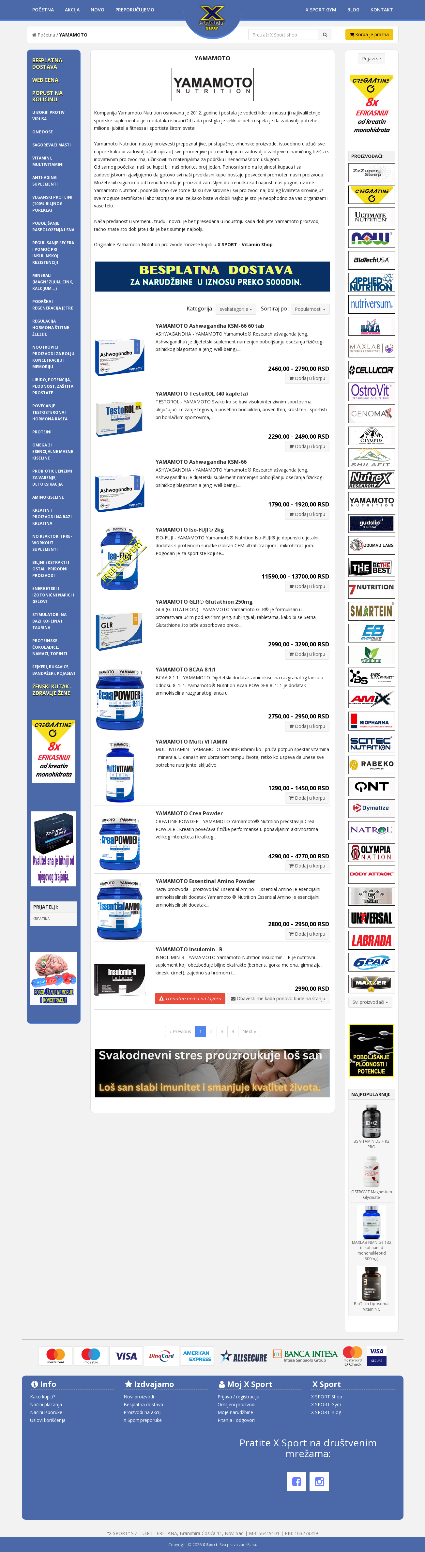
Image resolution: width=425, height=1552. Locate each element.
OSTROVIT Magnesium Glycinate (371, 1194)
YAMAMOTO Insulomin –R (189, 949)
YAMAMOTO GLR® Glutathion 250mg (204, 601)
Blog (353, 10)
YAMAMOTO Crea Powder (189, 813)
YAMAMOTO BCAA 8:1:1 (186, 669)
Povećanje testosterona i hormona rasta (50, 412)
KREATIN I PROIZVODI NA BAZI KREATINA (52, 516)
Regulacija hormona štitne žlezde (50, 327)
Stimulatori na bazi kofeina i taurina (49, 621)
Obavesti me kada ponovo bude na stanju (278, 998)
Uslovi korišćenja (48, 1420)
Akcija (72, 10)
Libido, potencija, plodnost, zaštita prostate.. (52, 386)
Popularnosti (310, 309)
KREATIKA (41, 919)
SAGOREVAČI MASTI (51, 145)
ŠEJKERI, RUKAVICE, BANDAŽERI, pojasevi (53, 670)
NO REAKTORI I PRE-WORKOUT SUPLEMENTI (52, 543)
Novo (97, 10)
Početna (43, 10)
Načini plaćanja (46, 1404)
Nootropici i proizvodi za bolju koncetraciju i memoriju (53, 356)
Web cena (45, 79)
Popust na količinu (47, 96)
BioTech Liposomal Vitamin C (371, 1306)
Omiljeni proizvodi (236, 1404)
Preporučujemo (134, 10)
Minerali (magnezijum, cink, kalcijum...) (52, 282)
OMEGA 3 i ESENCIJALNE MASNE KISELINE (52, 451)
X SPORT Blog (326, 1412)
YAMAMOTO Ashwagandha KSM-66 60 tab (210, 325)
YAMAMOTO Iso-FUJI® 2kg (190, 529)
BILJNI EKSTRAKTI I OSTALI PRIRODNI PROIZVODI (50, 569)
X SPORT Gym (326, 1404)
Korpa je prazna (369, 34)
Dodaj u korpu (307, 378)
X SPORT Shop (326, 1397)
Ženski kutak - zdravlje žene (52, 690)
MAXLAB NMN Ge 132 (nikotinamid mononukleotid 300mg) (371, 1250)
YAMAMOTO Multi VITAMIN (191, 741)
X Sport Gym (321, 10)
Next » (249, 1031)
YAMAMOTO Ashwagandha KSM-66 (201, 461)
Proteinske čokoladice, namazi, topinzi (49, 647)
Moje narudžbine (235, 1412)
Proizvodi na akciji (142, 1412)
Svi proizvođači (370, 1002)
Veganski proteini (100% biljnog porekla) (52, 203)
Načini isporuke (46, 1412)
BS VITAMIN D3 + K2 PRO (371, 1144)
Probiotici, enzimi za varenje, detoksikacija (52, 477)
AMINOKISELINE (48, 497)
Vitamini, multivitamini (48, 161)
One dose (42, 132)
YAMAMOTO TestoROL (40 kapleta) (202, 393)
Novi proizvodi (139, 1397)
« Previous (180, 1031)
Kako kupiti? (42, 1397)
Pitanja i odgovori (236, 1420)
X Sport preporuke (143, 1420)
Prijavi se (371, 58)
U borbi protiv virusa (48, 116)
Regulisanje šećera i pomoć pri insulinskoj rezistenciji (53, 252)
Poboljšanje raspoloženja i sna (53, 226)
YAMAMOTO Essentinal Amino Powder (205, 881)
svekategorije (236, 309)
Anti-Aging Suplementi (45, 181)
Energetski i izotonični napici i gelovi (53, 595)
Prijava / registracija (238, 1397)
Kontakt (382, 10)
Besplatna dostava (47, 63)
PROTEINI (42, 432)
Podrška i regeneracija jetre (52, 305)
